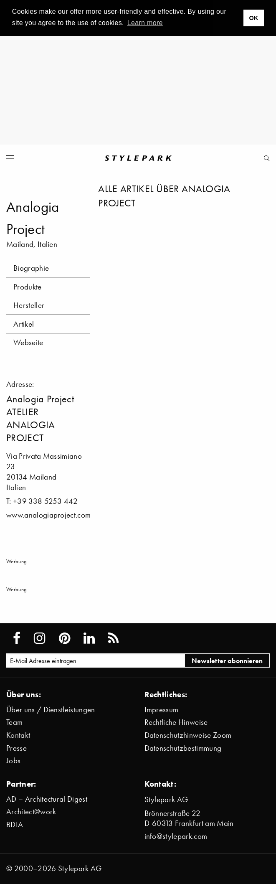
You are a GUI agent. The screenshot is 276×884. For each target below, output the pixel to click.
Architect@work (31, 811)
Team (14, 722)
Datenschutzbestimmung (183, 748)
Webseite (28, 342)
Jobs (13, 760)
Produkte (27, 287)
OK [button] (253, 18)
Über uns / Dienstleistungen (50, 709)
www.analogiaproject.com (48, 515)
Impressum (161, 709)
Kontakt (18, 735)
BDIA (14, 824)
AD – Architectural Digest (46, 799)
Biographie (31, 268)
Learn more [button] (145, 22)
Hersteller (28, 305)
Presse (16, 748)
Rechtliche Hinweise (176, 722)
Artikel (23, 324)
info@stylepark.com (176, 836)
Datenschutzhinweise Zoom (188, 735)
